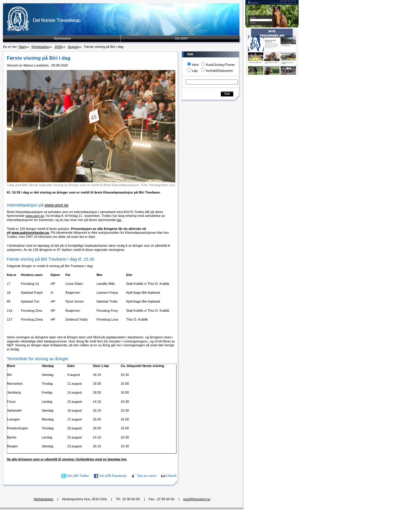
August (73, 46)
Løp (194, 70)
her (119, 220)
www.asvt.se (57, 205)
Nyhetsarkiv (62, 38)
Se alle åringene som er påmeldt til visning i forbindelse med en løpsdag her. (67, 459)
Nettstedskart (44, 499)
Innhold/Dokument (219, 70)
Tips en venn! (147, 475)
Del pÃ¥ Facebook (113, 475)
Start (22, 46)
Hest (195, 64)
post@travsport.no (196, 499)
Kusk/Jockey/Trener (220, 64)
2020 (58, 46)
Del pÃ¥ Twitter (78, 475)
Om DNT (181, 38)
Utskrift (171, 475)
